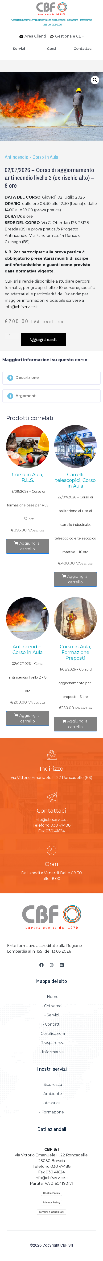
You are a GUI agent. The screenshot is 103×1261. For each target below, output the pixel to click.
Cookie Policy (51, 1193)
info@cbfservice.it (21, 307)
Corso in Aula (45, 157)
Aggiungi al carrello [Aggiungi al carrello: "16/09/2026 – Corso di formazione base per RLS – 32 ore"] (30, 546)
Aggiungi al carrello (44, 339)
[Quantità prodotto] (12, 336)
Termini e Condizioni (51, 1211)
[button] (51, 377)
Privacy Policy (51, 1202)
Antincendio (16, 157)
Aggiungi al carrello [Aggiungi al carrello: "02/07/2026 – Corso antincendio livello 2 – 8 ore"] (30, 718)
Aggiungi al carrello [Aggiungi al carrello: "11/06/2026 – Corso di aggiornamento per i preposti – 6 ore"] (78, 724)
